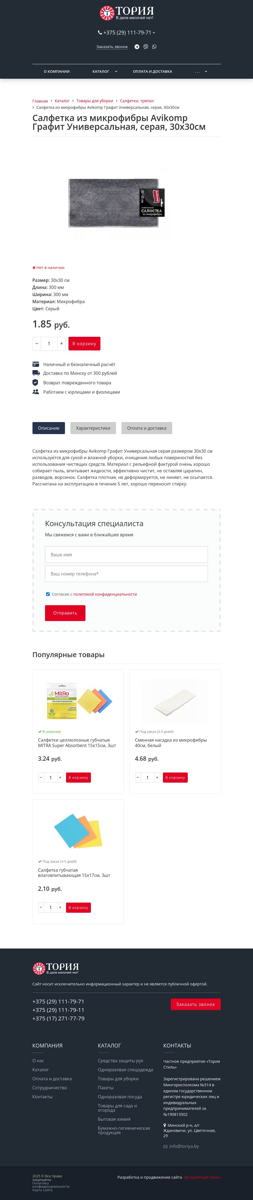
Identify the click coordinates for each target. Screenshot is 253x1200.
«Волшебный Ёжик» (202, 1177)
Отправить (65, 613)
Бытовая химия (114, 1119)
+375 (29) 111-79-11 (58, 1010)
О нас (38, 1060)
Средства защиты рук (121, 1060)
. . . (197, 71)
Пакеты (106, 1087)
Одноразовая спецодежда (125, 1069)
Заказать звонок (112, 46)
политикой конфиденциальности (105, 594)
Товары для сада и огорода (117, 1108)
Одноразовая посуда (120, 1096)
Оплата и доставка (152, 71)
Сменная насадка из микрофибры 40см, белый (171, 742)
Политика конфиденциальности (51, 1185)
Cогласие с (94, 594)
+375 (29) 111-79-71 (127, 32)
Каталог (101, 71)
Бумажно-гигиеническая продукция (124, 1130)
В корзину (84, 344)
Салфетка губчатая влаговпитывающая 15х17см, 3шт (74, 873)
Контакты (42, 1096)
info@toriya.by (184, 1146)
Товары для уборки (118, 1078)
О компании (57, 71)
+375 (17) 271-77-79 (58, 1018)
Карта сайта (42, 1189)
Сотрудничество (49, 1087)
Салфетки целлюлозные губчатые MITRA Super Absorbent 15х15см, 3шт (77, 742)
